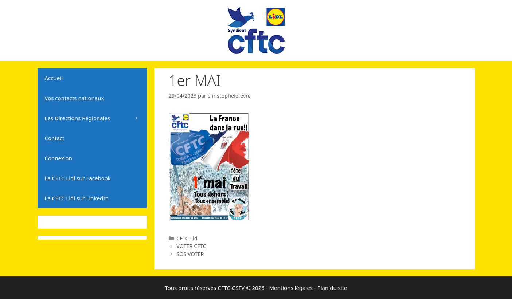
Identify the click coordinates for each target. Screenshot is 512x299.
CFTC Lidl (187, 238)
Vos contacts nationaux (74, 98)
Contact (55, 138)
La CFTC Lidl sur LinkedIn (77, 198)
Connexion (58, 158)
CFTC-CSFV (231, 287)
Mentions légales (291, 287)
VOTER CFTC (191, 246)
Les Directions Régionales (96, 118)
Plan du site (332, 287)
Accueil (54, 78)
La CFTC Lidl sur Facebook (78, 178)
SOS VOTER (190, 254)
